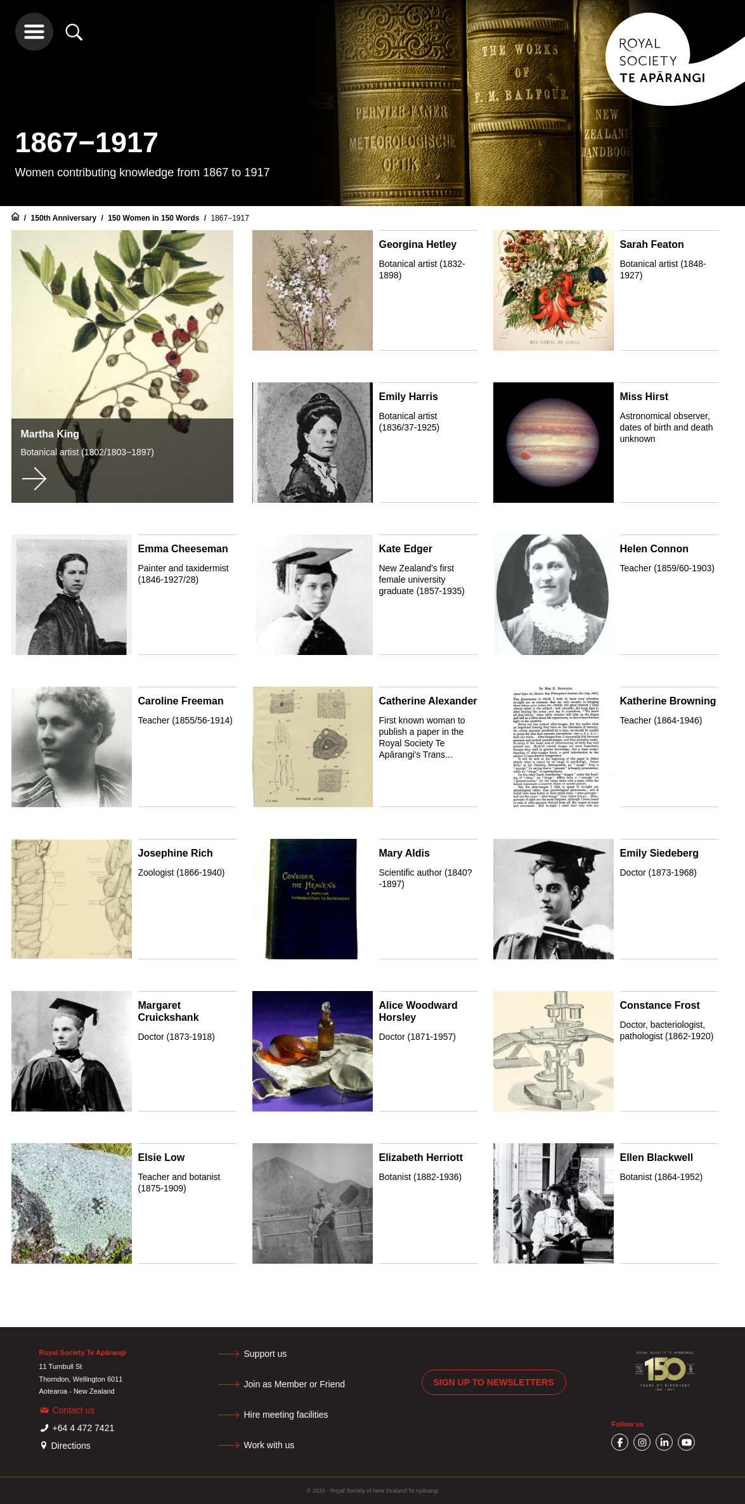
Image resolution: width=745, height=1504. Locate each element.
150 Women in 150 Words (155, 218)
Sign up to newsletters (494, 1382)
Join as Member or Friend (295, 1384)
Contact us (74, 1410)
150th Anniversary (65, 218)
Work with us (269, 1445)
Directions (71, 1446)
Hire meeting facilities (286, 1415)
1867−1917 (230, 218)
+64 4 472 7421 (84, 1428)
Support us (265, 1354)
